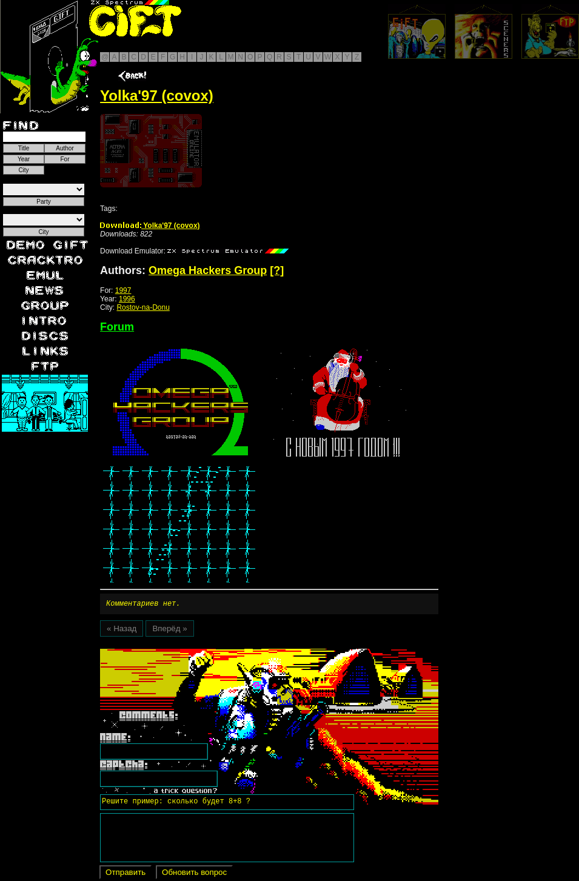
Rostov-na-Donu (142, 307)
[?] (277, 270)
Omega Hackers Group (208, 270)
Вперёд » (169, 630)
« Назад (121, 630)
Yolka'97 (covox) (149, 225)
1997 (123, 290)
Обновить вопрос (194, 874)
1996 (127, 299)
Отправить (125, 874)
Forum (117, 327)
